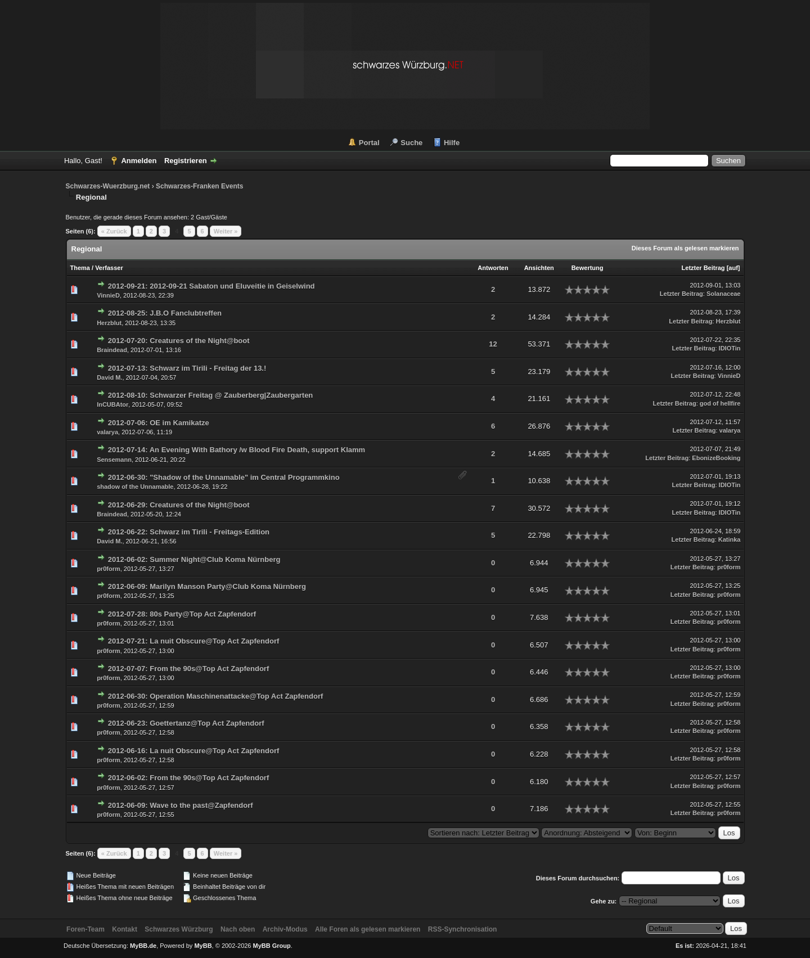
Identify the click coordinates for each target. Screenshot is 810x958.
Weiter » (226, 231)
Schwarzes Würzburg (179, 929)
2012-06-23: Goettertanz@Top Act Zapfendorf (186, 723)
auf (733, 267)
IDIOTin (730, 348)
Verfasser (109, 267)
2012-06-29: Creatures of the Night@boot (179, 505)
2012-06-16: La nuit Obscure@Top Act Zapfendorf (194, 750)
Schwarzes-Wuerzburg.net (108, 186)
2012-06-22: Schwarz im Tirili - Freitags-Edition (188, 532)
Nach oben (237, 929)
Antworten (493, 267)
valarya (107, 432)
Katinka (729, 539)
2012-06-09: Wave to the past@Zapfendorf (180, 805)
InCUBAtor (112, 404)
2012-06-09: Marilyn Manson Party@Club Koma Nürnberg (207, 586)
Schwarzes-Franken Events (199, 186)
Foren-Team (85, 929)
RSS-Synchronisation (462, 929)
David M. (109, 377)
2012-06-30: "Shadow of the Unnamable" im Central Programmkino (224, 477)
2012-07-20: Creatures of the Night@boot (179, 340)
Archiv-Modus (285, 929)
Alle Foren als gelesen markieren (367, 929)
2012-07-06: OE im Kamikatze (158, 423)
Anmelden (138, 160)
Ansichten (539, 267)
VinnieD (108, 295)
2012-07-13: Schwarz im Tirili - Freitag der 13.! (187, 368)
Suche (411, 142)
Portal (369, 142)
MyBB (203, 945)
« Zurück (114, 231)
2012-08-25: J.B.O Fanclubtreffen (165, 313)
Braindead (112, 350)
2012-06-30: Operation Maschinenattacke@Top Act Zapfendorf (215, 696)
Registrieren (185, 160)
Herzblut (109, 323)
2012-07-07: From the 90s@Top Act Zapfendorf (188, 668)
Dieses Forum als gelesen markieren (685, 248)
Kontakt (124, 929)
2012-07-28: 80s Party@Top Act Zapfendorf (182, 614)
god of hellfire (720, 403)
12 (493, 344)
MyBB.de (143, 945)
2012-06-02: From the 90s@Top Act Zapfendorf (188, 777)
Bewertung (588, 267)
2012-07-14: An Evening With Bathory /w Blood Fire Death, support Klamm (236, 450)
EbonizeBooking (716, 458)
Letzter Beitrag (703, 267)
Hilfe (452, 142)
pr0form (108, 568)
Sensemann (114, 459)
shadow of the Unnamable (135, 486)
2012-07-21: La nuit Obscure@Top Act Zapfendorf (194, 641)
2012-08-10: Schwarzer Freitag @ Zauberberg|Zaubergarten (210, 395)
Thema (80, 267)
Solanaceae (723, 293)
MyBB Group (272, 945)
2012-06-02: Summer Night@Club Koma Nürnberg (194, 559)
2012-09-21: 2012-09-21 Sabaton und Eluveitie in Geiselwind (211, 286)
